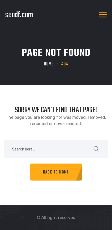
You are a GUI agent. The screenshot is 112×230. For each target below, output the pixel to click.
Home (49, 64)
